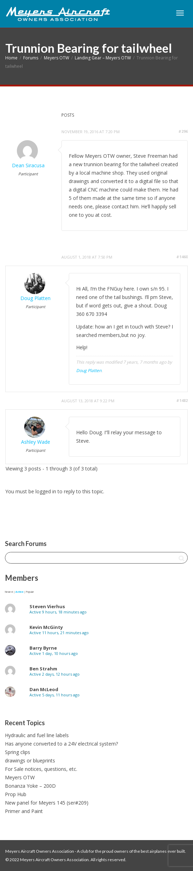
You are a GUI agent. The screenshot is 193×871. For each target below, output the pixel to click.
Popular (30, 591)
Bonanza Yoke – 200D (30, 785)
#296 (183, 131)
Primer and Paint (24, 811)
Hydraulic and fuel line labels (37, 735)
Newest (9, 591)
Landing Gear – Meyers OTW (103, 58)
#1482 (182, 400)
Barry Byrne (43, 648)
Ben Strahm (43, 668)
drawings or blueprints (30, 760)
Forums (30, 58)
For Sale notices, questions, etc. (41, 769)
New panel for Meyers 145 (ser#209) (46, 802)
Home (11, 58)
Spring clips (17, 752)
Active (19, 591)
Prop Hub (15, 794)
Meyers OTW (56, 58)
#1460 (182, 256)
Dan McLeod (43, 689)
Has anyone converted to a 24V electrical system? (61, 743)
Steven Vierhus (47, 606)
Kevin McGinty (46, 627)
